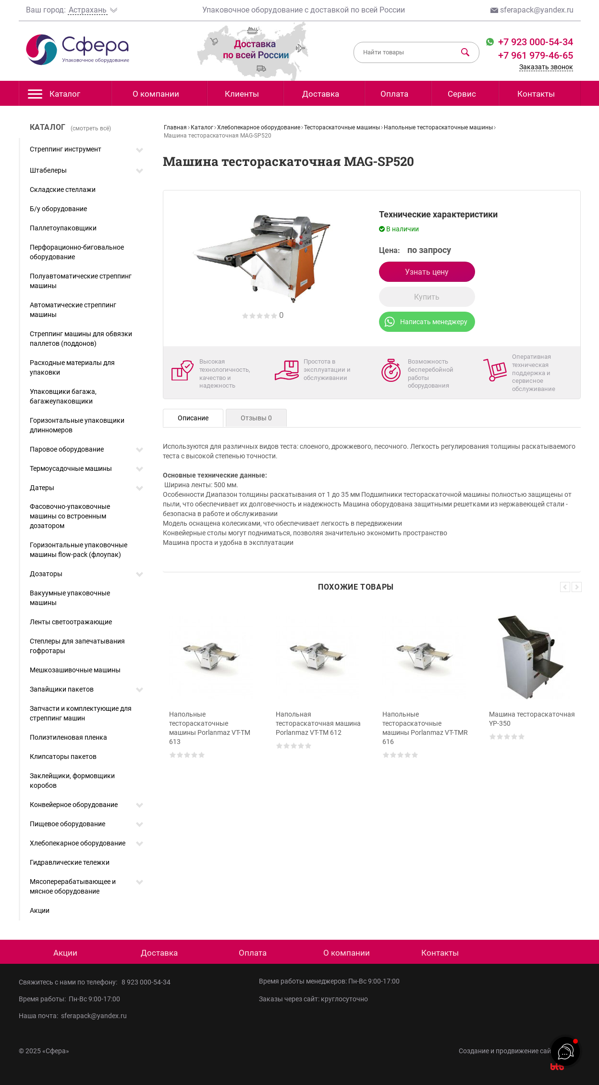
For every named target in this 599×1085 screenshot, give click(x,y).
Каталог (54, 96)
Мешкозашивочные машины (75, 670)
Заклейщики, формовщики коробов (72, 780)
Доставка (320, 94)
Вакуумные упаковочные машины (70, 597)
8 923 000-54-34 (146, 982)
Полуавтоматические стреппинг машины (81, 281)
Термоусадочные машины (71, 468)
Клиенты (242, 94)
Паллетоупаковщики (63, 228)
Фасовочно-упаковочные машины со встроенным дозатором (70, 516)
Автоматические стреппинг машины (73, 309)
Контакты (536, 94)
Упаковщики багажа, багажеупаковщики (63, 396)
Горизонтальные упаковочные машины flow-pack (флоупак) (78, 549)
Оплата (394, 94)
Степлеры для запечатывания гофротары (77, 646)
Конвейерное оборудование (74, 804)
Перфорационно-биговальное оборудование (77, 252)
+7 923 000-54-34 (534, 42)
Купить (427, 297)
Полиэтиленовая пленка (68, 737)
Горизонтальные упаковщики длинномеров (77, 425)
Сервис (462, 94)
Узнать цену (427, 272)
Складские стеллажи (63, 189)
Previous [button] (565, 587)
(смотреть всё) (91, 128)
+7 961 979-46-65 (535, 55)
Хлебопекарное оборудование (77, 843)
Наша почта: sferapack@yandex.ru (73, 1016)
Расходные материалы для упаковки (72, 367)
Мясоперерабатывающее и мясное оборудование (73, 886)
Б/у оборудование (58, 209)
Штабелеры (48, 170)
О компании (156, 94)
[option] (212, 692)
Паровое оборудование (67, 449)
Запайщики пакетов (62, 689)
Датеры (42, 488)
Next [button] (577, 587)
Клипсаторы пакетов (63, 756)
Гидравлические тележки (70, 862)
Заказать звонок (546, 67)
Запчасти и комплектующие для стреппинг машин (81, 713)
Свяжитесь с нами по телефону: (70, 982)
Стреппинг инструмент (65, 149)
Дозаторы (46, 574)
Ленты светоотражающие (71, 622)
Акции (39, 910)
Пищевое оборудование (67, 824)
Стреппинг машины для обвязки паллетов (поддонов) (81, 338)
